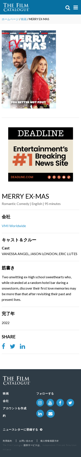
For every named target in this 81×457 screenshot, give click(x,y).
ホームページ (10, 19)
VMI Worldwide (14, 226)
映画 (24, 19)
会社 (6, 401)
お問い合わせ (26, 440)
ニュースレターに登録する (22, 429)
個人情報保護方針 (49, 440)
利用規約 (7, 440)
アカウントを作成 (14, 408)
